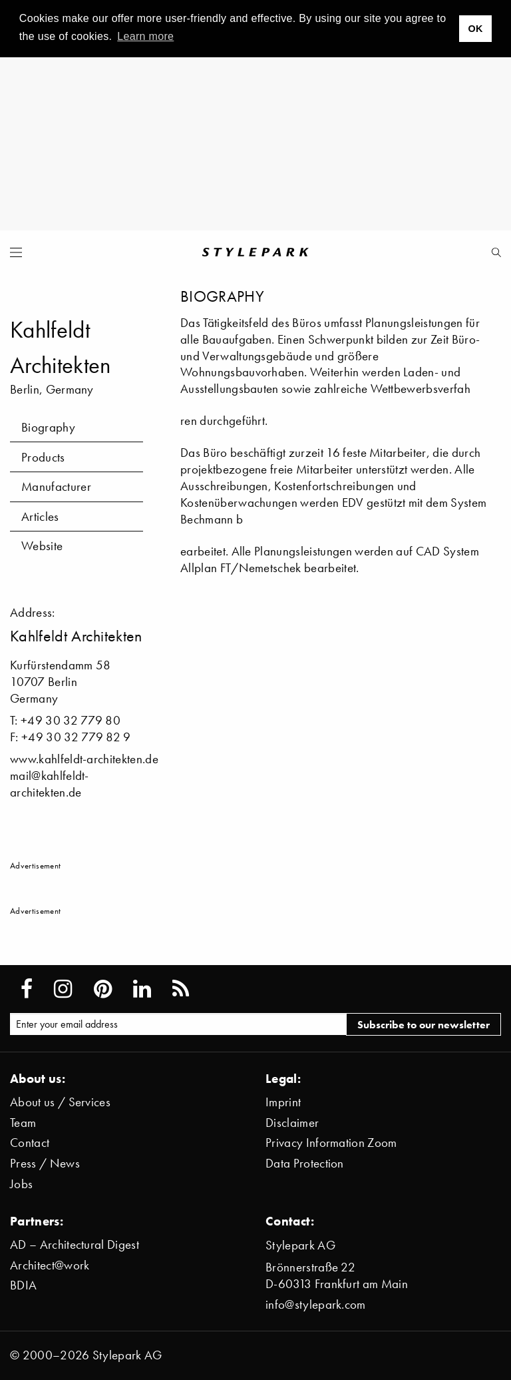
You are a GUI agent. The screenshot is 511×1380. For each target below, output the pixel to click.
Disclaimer (292, 1122)
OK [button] (475, 28)
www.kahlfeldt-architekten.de (84, 759)
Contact (29, 1142)
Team (23, 1122)
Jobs (21, 1184)
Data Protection (304, 1163)
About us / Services (60, 1102)
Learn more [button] (145, 36)
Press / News (45, 1163)
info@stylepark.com (315, 1304)
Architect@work (49, 1265)
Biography (48, 427)
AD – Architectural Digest (74, 1244)
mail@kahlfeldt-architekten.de (49, 784)
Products (43, 457)
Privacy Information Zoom (331, 1142)
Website (42, 545)
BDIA (23, 1285)
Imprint (283, 1102)
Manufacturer (56, 486)
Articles (40, 516)
